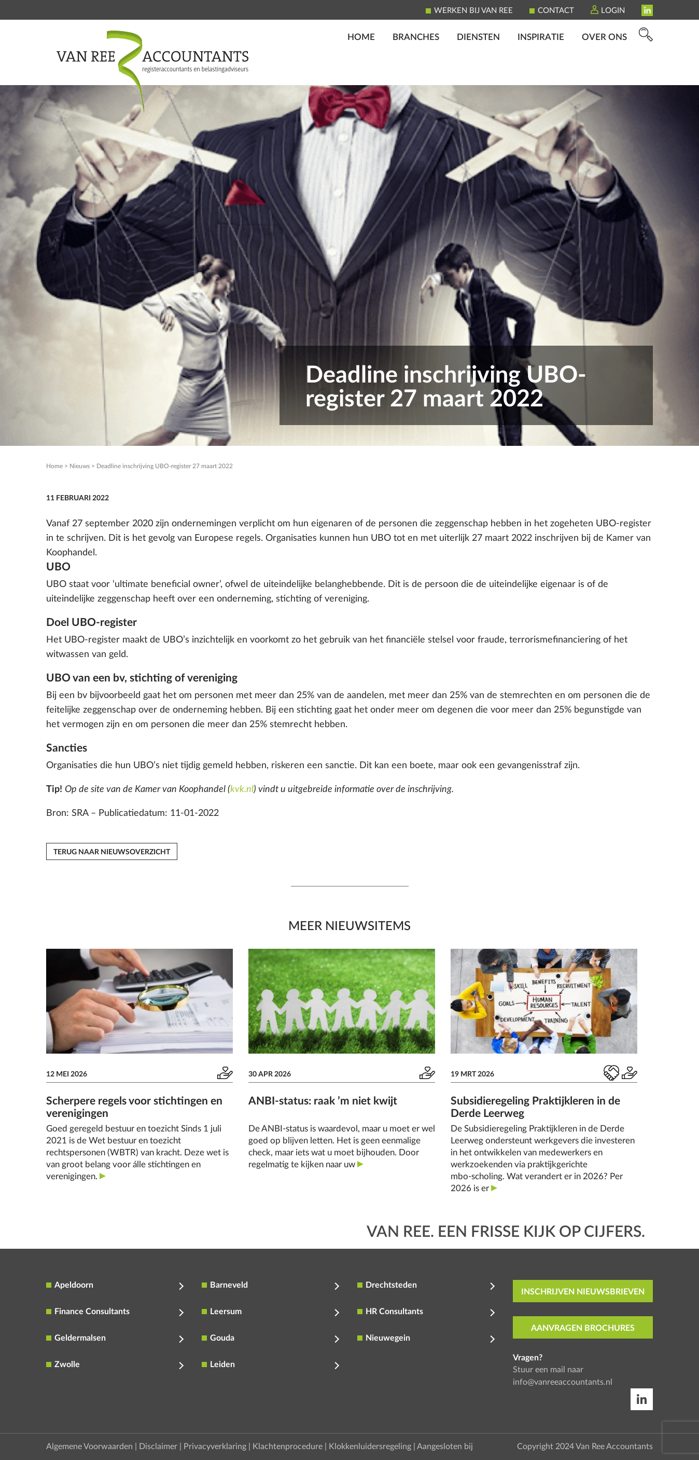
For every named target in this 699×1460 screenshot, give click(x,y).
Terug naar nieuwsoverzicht (111, 852)
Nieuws (79, 466)
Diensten (478, 70)
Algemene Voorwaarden (89, 1446)
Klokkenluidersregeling (370, 1446)
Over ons (604, 70)
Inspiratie (541, 70)
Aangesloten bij (445, 1446)
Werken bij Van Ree (473, 11)
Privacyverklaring (215, 1446)
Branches (416, 70)
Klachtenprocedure (288, 1446)
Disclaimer (158, 1446)
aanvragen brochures (583, 1328)
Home (361, 70)
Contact (556, 11)
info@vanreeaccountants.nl (562, 1382)
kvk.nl (242, 789)
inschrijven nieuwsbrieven (583, 1292)
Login (613, 11)
